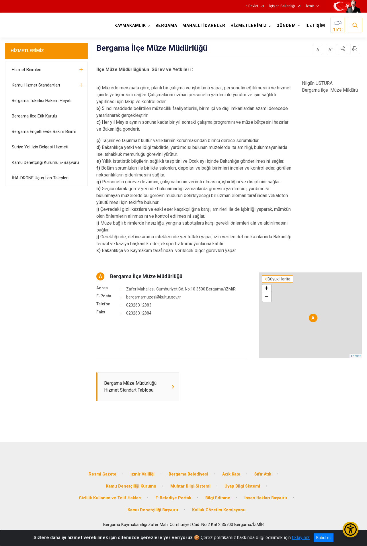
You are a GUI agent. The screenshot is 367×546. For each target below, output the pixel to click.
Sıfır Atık (262, 474)
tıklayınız (301, 537)
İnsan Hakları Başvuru (265, 498)
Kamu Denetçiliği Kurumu (131, 486)
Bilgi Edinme (217, 498)
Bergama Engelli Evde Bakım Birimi (44, 131)
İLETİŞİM (315, 25)
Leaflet (355, 356)
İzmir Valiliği (142, 474)
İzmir (310, 6)
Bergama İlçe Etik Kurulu (34, 116)
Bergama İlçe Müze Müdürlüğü (146, 276)
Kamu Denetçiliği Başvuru (153, 510)
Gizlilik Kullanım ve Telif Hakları (110, 498)
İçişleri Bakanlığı (282, 6)
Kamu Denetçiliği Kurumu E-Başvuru (45, 162)
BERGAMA (166, 25)
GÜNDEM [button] (286, 25)
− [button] (266, 297)
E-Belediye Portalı (173, 498)
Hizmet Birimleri (26, 69)
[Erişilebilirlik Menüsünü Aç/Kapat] (350, 529)
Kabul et (323, 537)
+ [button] (266, 288)
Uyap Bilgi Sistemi (242, 486)
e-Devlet (251, 6)
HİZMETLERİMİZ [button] (249, 25)
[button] (342, 48)
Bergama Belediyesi (188, 474)
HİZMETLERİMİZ (27, 50)
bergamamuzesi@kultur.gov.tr (153, 297)
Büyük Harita (279, 279)
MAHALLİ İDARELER (203, 25)
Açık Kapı (231, 474)
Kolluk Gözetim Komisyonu (218, 510)
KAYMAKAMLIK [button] (130, 25)
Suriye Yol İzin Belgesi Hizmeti (40, 147)
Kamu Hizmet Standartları (36, 85)
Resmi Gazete (102, 474)
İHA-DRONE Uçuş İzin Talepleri (40, 177)
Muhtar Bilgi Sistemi (190, 486)
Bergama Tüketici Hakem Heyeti (41, 100)
